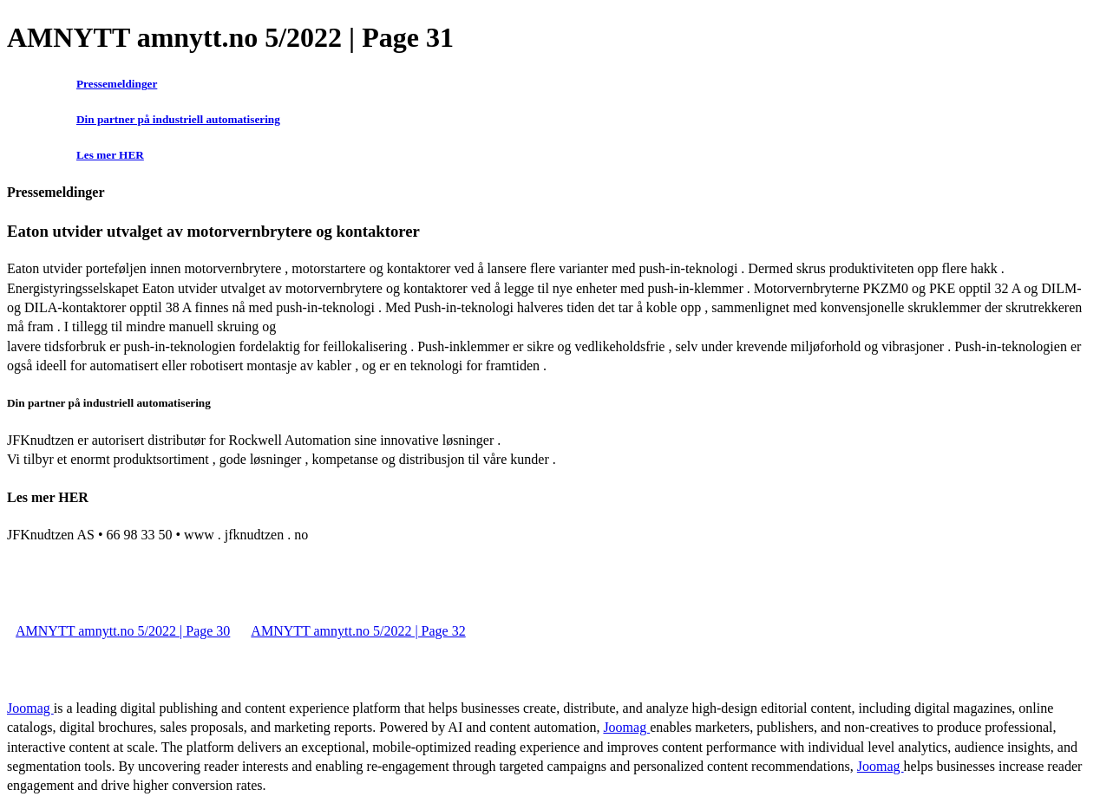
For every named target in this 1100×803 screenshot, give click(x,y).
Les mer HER (110, 154)
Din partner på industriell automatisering (178, 119)
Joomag (30, 708)
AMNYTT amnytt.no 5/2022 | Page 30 (123, 630)
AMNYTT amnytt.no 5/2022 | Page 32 (358, 630)
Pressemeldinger (116, 83)
